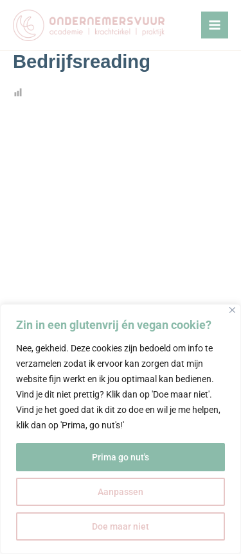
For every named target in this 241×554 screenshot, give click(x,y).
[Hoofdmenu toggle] (214, 25)
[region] (120, 429)
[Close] (232, 310)
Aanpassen (120, 492)
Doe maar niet (120, 526)
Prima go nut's (120, 457)
